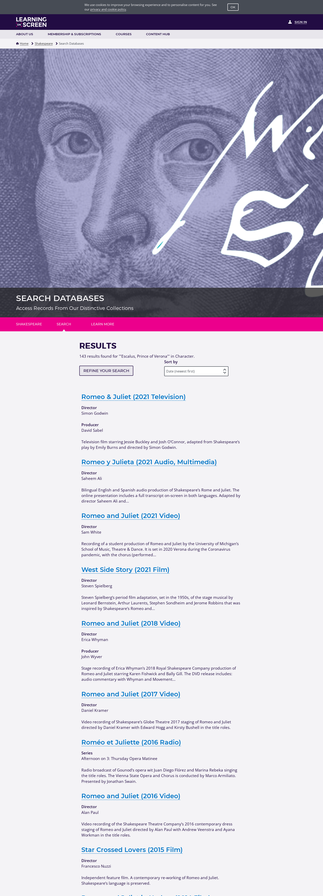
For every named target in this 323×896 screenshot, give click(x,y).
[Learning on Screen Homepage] (31, 22)
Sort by (171, 361)
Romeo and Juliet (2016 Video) (130, 796)
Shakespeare (44, 43)
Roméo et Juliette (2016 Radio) (131, 742)
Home (24, 43)
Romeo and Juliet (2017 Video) (130, 694)
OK (233, 7)
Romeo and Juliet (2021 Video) (130, 516)
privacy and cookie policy (108, 9)
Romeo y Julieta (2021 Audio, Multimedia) (149, 462)
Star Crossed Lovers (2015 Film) (132, 850)
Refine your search (106, 370)
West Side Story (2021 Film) (125, 570)
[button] (17, 43)
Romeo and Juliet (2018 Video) (131, 623)
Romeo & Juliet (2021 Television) (133, 397)
